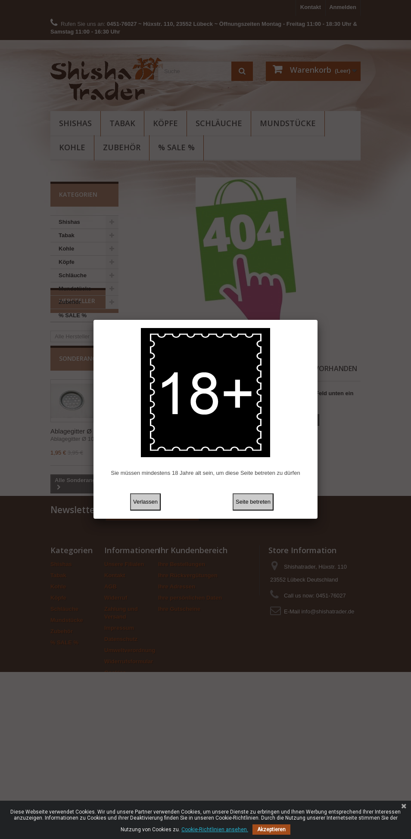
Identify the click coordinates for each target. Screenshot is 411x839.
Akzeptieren (271, 830)
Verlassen (145, 501)
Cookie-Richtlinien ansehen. (214, 830)
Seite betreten (253, 501)
